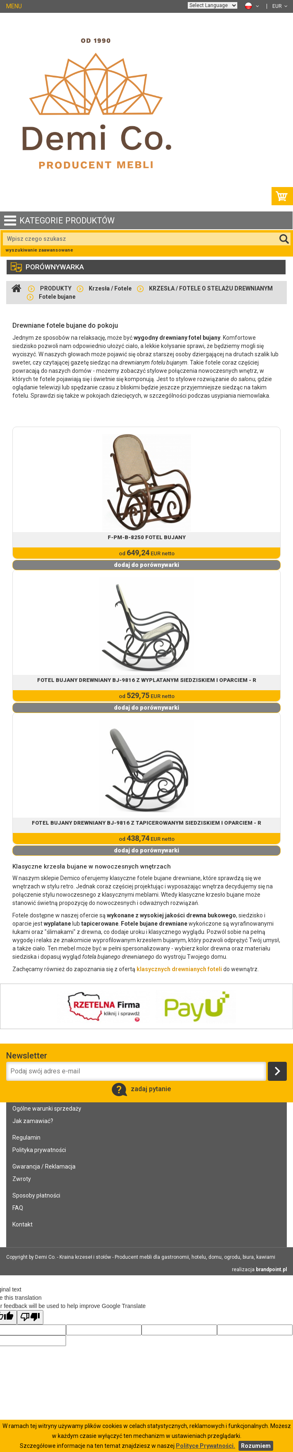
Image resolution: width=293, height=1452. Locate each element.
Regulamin (26, 1137)
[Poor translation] (30, 1317)
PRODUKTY (55, 288)
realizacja (259, 1269)
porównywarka (47, 267)
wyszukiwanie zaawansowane (39, 250)
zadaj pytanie (141, 1089)
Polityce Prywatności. (205, 1445)
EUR (280, 6)
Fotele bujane (57, 296)
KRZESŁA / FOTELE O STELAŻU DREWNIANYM (211, 288)
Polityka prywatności (39, 1150)
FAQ (17, 1208)
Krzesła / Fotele (110, 288)
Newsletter (26, 1056)
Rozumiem (256, 1445)
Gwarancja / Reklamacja (44, 1166)
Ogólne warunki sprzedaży (46, 1108)
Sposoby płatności (36, 1195)
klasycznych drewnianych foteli (179, 969)
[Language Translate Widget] (212, 5)
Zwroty (21, 1179)
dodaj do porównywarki (146, 565)
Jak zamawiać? (32, 1121)
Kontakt (22, 1224)
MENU (14, 6)
